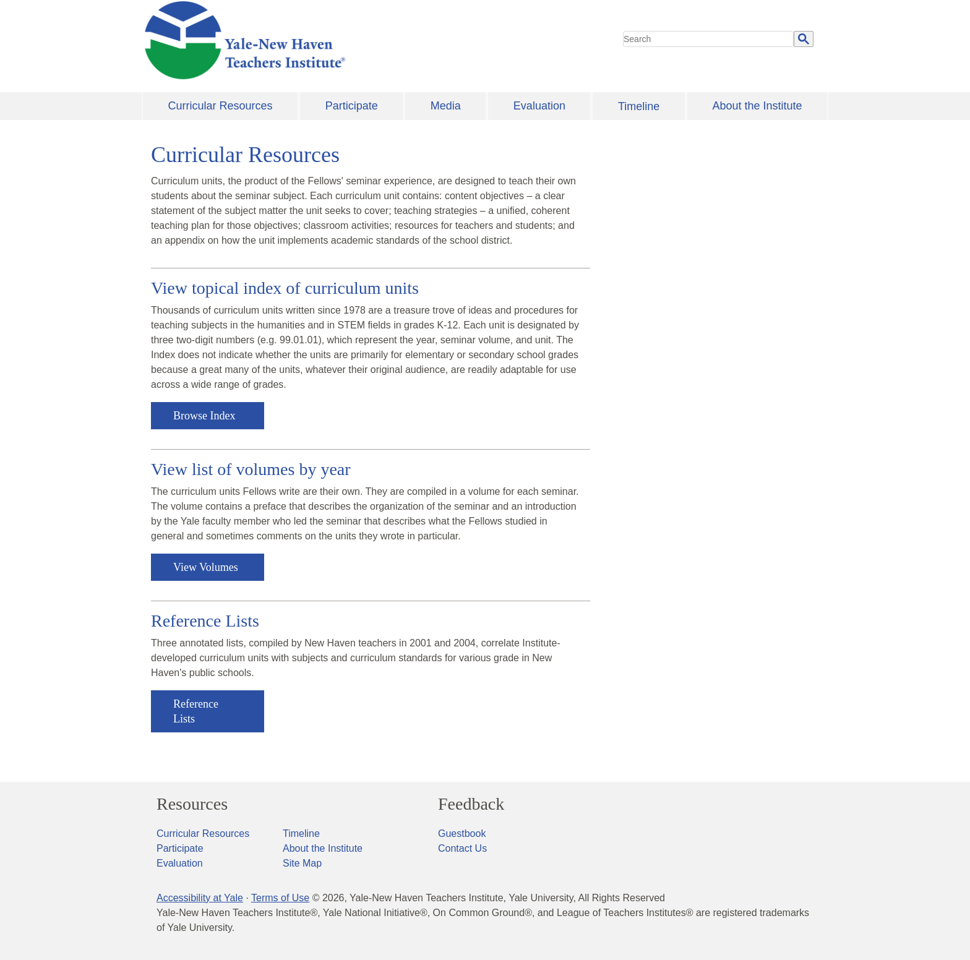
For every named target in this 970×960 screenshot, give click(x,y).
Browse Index (204, 415)
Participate (351, 106)
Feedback (471, 804)
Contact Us (462, 848)
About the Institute (757, 106)
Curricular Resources (220, 106)
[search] (708, 39)
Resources (192, 804)
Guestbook (462, 833)
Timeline (638, 106)
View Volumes (205, 567)
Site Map (302, 863)
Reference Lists (195, 711)
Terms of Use (280, 898)
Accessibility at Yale (200, 898)
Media (446, 106)
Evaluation (539, 106)
